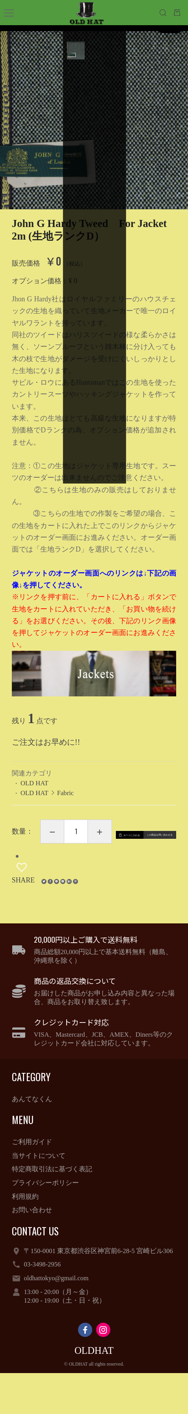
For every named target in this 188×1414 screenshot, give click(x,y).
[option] (94, 113)
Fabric (65, 793)
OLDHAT (94, 1391)
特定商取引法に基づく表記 (52, 1210)
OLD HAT (34, 783)
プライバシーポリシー (45, 1224)
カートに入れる (86, 863)
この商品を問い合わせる (80, 886)
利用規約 (25, 1237)
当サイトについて (38, 1196)
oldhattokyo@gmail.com (56, 1319)
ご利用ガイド (32, 1183)
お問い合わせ (32, 1251)
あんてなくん (32, 1140)
